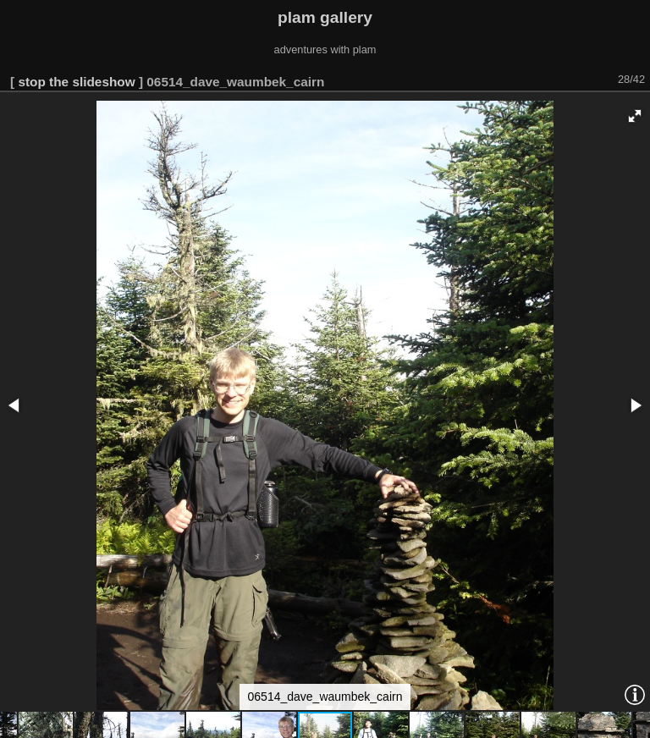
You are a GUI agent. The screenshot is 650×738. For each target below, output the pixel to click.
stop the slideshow (76, 81)
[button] (634, 115)
